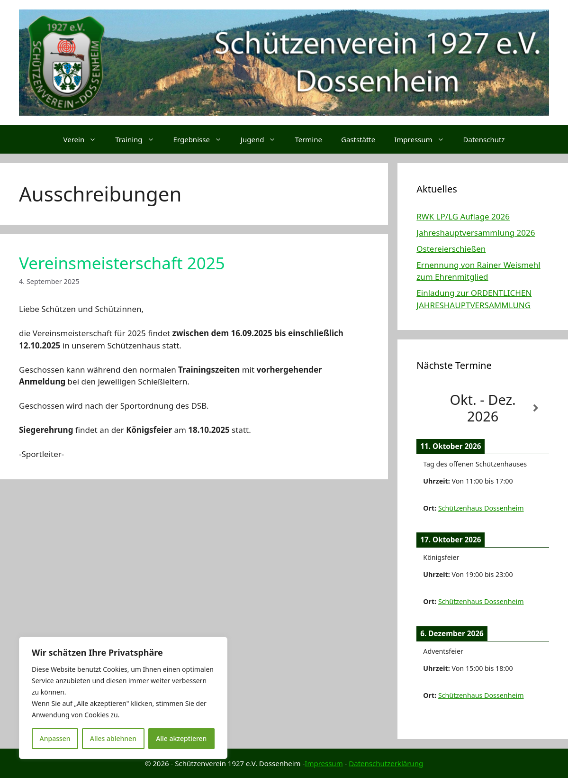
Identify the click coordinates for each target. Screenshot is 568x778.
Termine (308, 139)
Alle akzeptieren (181, 738)
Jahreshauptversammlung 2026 (475, 232)
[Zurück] (429, 408)
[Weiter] (536, 408)
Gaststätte (358, 139)
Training (139, 139)
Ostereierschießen (451, 248)
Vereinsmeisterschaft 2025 (122, 263)
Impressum (423, 139)
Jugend (263, 139)
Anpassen (55, 738)
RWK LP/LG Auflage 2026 (463, 216)
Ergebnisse (202, 139)
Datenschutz (484, 139)
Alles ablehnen (113, 738)
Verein (84, 139)
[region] (123, 698)
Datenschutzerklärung (386, 763)
